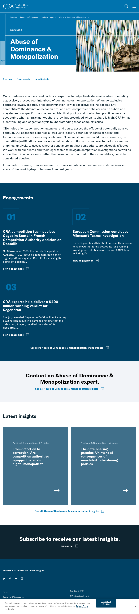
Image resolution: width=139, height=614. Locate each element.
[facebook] (10, 578)
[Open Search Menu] (126, 6)
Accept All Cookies (106, 603)
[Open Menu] (134, 6)
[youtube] (16, 578)
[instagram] (22, 578)
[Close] (136, 606)
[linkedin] (4, 578)
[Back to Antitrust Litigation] (2, 53)
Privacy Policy (82, 606)
